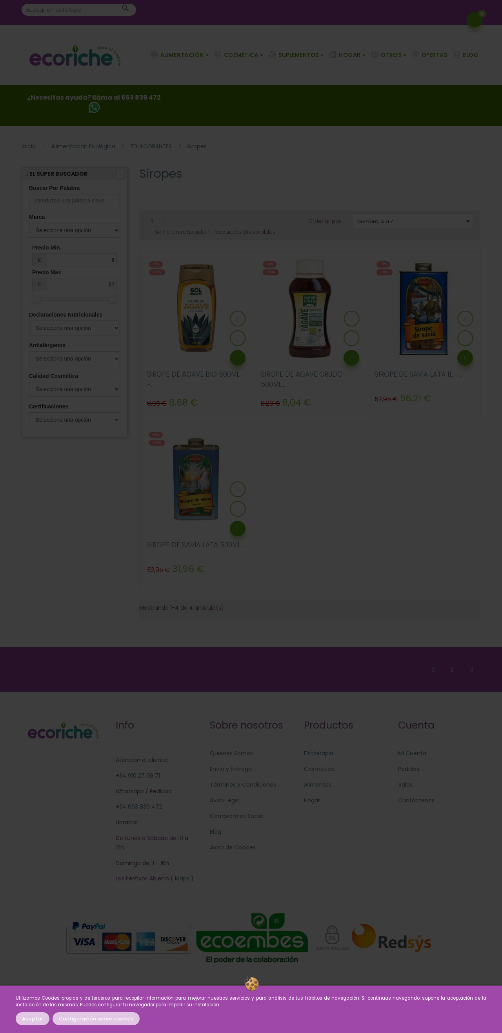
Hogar (312, 800)
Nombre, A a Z (415, 221)
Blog (215, 832)
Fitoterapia (318, 753)
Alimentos (317, 785)
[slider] (36, 299)
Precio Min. (74, 255)
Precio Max (74, 280)
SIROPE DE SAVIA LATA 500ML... (195, 545)
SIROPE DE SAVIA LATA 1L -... (418, 374)
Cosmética (319, 769)
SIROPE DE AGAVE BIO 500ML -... (193, 379)
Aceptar (32, 1018)
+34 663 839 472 (139, 807)
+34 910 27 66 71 (138, 776)
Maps (181, 878)
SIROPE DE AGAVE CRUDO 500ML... (302, 379)
